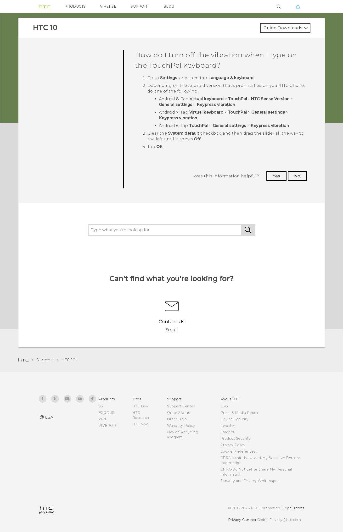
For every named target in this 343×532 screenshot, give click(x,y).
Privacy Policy (232, 445)
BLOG (168, 6)
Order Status (178, 413)
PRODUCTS (75, 6)
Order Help (177, 419)
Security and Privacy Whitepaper (249, 481)
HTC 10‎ (68, 360)
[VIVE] (298, 6)
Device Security (234, 419)
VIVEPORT (108, 425)
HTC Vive (140, 424)
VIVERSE (108, 6)
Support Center (181, 406)
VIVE (103, 419)
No (297, 176)
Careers (227, 432)
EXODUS (106, 413)
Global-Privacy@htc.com (279, 520)
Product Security (235, 438)
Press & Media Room (239, 413)
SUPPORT (140, 6)
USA (49, 417)
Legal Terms (293, 508)
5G (101, 406)
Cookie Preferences (238, 451)
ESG (224, 406)
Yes (276, 176)
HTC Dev (140, 406)
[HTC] (44, 6)
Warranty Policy (181, 425)
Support (45, 360)
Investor (227, 425)
